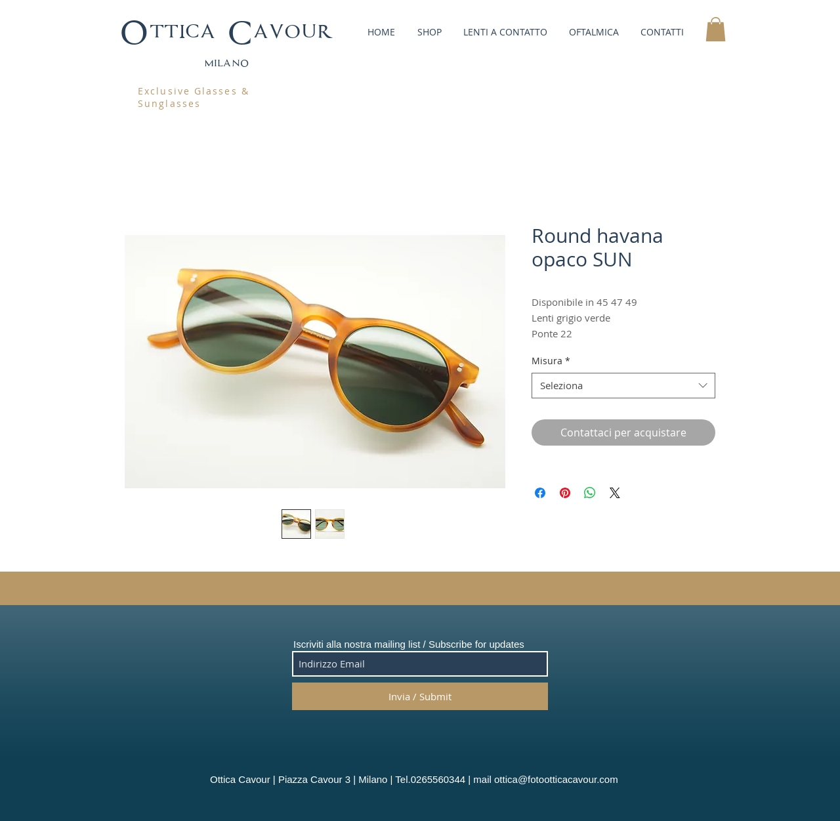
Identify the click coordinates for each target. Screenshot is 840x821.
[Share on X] (615, 493)
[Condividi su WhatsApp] (590, 493)
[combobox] (623, 385)
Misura (551, 360)
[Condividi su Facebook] (540, 493)
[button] (428, 32)
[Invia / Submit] (420, 696)
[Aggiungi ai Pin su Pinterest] (565, 493)
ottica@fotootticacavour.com (556, 779)
